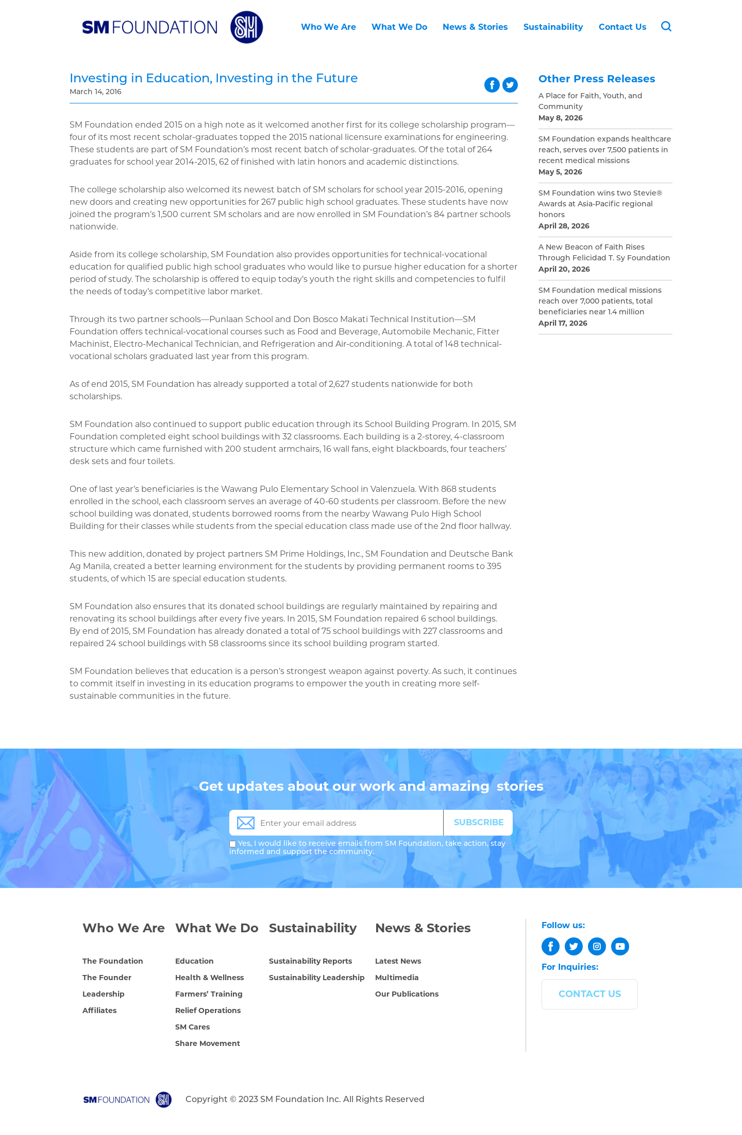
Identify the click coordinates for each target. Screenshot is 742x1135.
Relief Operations (208, 1010)
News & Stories (475, 27)
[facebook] (551, 946)
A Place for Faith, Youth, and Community (590, 102)
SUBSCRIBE (479, 822)
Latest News (398, 961)
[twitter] (574, 946)
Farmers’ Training (209, 994)
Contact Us (623, 27)
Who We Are (328, 27)
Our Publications (407, 994)
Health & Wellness (209, 977)
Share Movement (207, 1043)
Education (194, 961)
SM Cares (192, 1027)
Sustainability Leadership (317, 977)
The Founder (106, 977)
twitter (510, 85)
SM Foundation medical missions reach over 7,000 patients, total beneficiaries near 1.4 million (600, 301)
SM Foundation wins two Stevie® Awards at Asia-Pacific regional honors (600, 204)
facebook (492, 85)
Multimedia (397, 977)
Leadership (103, 994)
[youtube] (620, 946)
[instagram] (597, 946)
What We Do (399, 27)
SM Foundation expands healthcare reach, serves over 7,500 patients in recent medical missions (604, 150)
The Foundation (112, 961)
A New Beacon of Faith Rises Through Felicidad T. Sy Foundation (604, 253)
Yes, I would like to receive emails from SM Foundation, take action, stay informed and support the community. (367, 848)
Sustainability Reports (310, 961)
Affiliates (99, 1010)
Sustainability (553, 27)
